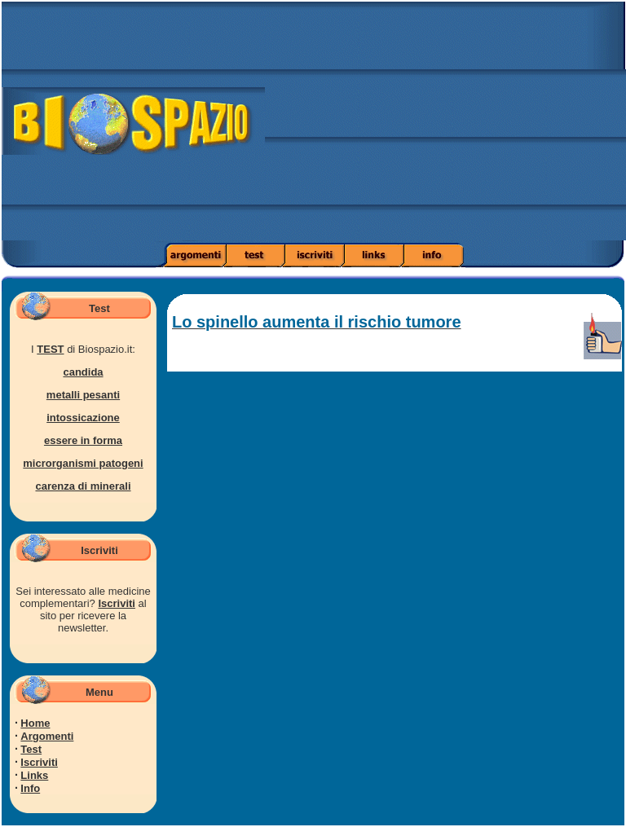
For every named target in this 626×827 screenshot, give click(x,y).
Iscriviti (116, 603)
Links (34, 775)
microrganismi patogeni (83, 463)
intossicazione (83, 417)
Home (35, 723)
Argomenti (46, 736)
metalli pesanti (83, 395)
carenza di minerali (82, 486)
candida (83, 372)
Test (31, 749)
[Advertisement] (445, 126)
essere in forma (83, 440)
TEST (50, 349)
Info (30, 788)
